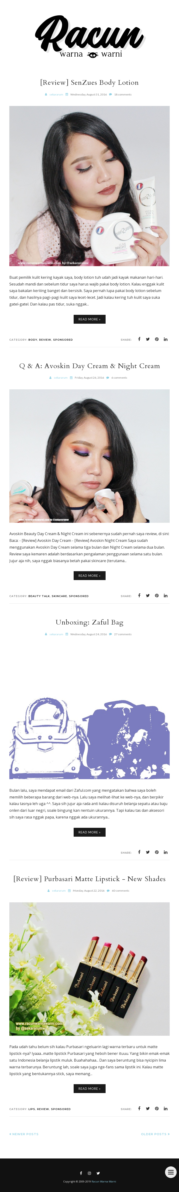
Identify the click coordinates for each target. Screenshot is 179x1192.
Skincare (59, 596)
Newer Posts (25, 1134)
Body (32, 339)
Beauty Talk (39, 596)
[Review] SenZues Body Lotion (89, 82)
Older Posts (154, 1134)
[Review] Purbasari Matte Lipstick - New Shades (89, 879)
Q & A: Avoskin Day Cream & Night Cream (89, 366)
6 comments (119, 377)
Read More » (90, 319)
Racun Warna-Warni (104, 1181)
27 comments (123, 634)
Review (45, 339)
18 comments (123, 94)
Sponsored (63, 339)
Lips (31, 1109)
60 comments (120, 890)
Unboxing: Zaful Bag (89, 622)
